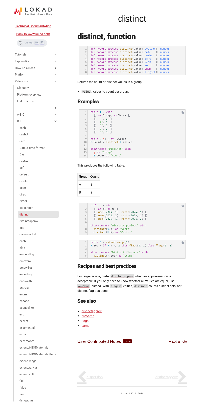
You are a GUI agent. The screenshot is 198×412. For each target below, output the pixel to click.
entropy (24, 287)
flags (85, 321)
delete (23, 181)
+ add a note (178, 341)
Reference (36, 81)
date (22, 141)
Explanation (36, 61)
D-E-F (37, 121)
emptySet (25, 267)
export (23, 334)
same (85, 326)
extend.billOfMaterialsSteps (37, 354)
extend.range (27, 361)
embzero (25, 261)
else (22, 248)
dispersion (26, 208)
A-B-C (37, 114)
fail (21, 381)
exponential (27, 328)
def (21, 168)
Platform (36, 74)
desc (22, 188)
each (22, 241)
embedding (26, 254)
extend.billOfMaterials (33, 347)
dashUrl (24, 134)
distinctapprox (28, 221)
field (22, 394)
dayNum (24, 161)
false (22, 387)
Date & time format (32, 148)
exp (21, 314)
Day (21, 154)
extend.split (27, 374)
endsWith (25, 281)
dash (22, 128)
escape (24, 301)
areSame (88, 316)
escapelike (26, 307)
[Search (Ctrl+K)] (32, 43)
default (24, 174)
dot (21, 228)
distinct (24, 214)
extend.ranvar (28, 367)
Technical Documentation (33, 26)
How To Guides (36, 68)
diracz (23, 201)
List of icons (25, 101)
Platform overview (29, 94)
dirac (22, 194)
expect (23, 321)
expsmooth (26, 341)
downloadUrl (27, 234)
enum (23, 294)
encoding (25, 274)
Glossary (23, 88)
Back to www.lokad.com (33, 34)
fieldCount (26, 401)
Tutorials (36, 54)
